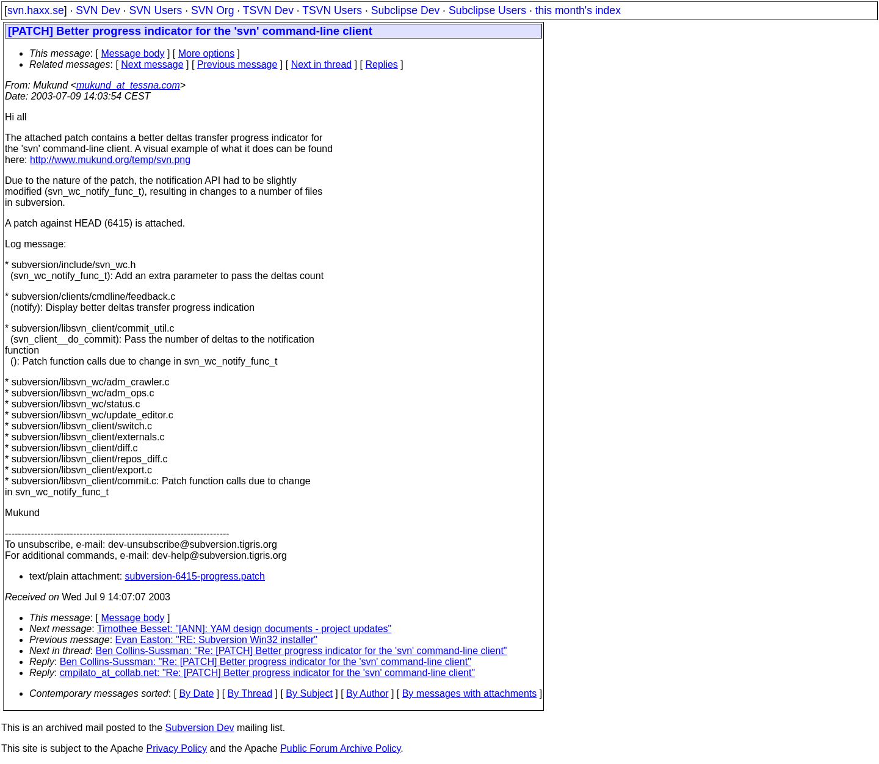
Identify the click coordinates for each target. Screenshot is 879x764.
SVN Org (212, 10)
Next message (152, 64)
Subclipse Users (487, 10)
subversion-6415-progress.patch (195, 576)
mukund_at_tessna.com (128, 85)
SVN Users (155, 10)
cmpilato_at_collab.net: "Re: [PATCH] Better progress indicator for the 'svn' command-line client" (267, 673)
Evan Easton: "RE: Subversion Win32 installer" (216, 640)
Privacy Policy (176, 748)
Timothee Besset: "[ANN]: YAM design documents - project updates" (244, 629)
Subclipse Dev (405, 10)
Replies (382, 64)
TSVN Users (332, 10)
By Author (367, 693)
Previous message (237, 64)
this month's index (578, 10)
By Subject (309, 693)
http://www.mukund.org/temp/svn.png (110, 160)
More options (206, 53)
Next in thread (321, 64)
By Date (196, 693)
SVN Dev (98, 10)
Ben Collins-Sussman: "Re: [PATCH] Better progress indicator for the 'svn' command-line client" (301, 651)
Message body (132, 53)
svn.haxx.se (35, 10)
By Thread (250, 693)
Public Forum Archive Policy (340, 748)
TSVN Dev (268, 10)
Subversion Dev (199, 727)
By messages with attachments (469, 693)
